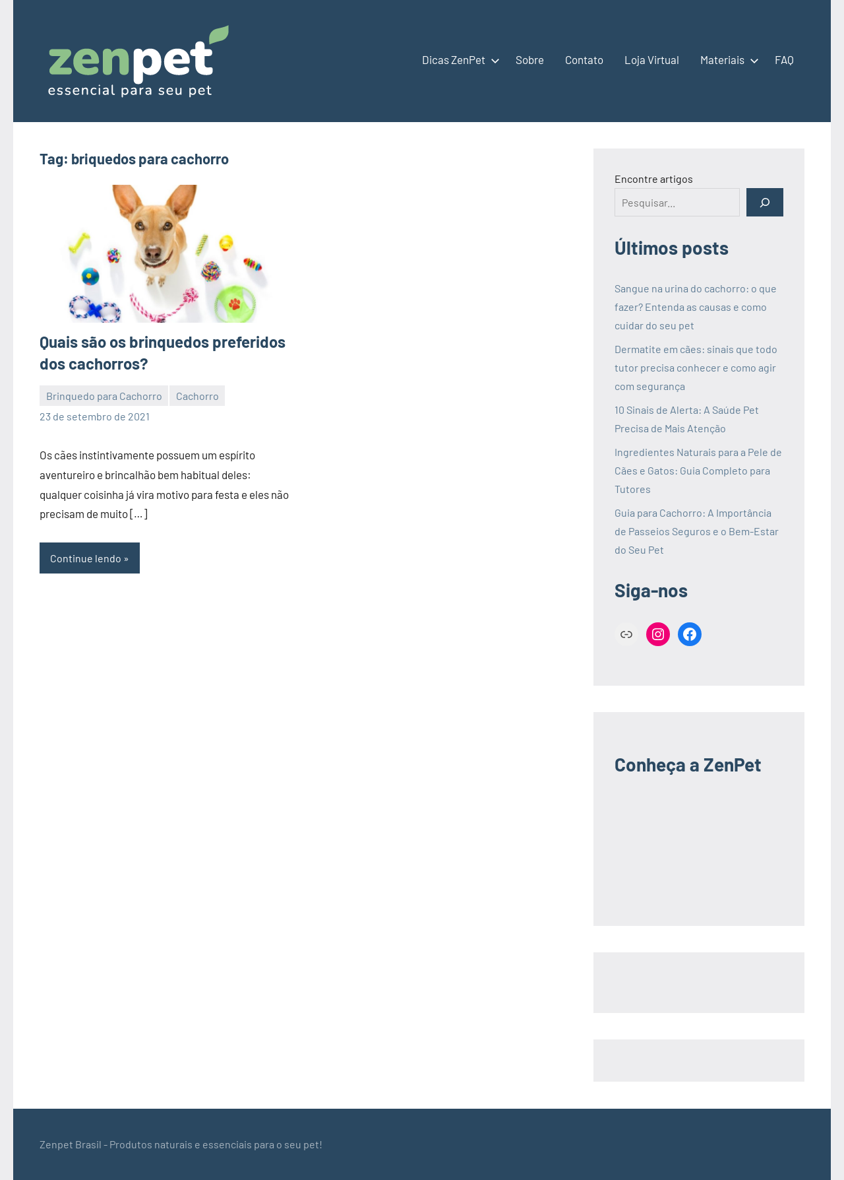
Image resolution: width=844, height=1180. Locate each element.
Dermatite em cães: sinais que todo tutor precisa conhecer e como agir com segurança (696, 367)
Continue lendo (85, 558)
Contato (584, 59)
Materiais (727, 59)
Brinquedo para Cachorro (104, 395)
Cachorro (197, 395)
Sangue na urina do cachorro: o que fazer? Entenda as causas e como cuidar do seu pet (696, 306)
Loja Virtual (651, 59)
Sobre (530, 59)
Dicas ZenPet (458, 59)
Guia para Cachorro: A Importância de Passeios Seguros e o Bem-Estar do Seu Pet (697, 531)
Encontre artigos (654, 178)
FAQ (784, 59)
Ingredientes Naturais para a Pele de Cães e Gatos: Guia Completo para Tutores (698, 470)
